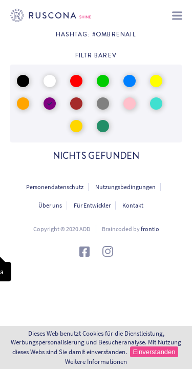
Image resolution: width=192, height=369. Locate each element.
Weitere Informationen (96, 361)
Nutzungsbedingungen (125, 187)
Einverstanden (154, 352)
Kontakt (132, 205)
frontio (150, 229)
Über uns (50, 205)
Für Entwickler (92, 205)
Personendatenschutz (54, 187)
